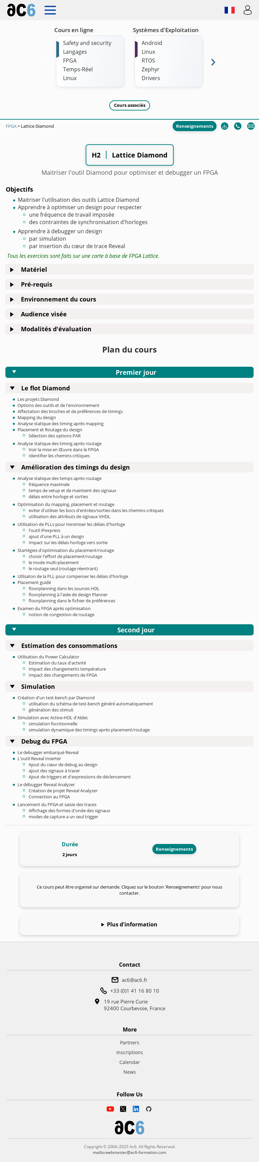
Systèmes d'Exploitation (166, 30)
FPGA (70, 60)
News (129, 1072)
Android (152, 43)
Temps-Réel (78, 69)
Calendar (129, 1062)
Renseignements (194, 126)
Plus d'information (132, 924)
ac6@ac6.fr (134, 979)
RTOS (148, 60)
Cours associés (129, 105)
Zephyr (151, 69)
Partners (129, 1042)
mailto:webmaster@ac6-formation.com (129, 1152)
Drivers (151, 78)
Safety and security (87, 43)
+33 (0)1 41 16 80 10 (134, 990)
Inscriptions (129, 1052)
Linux (70, 78)
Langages (75, 51)
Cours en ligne (73, 30)
